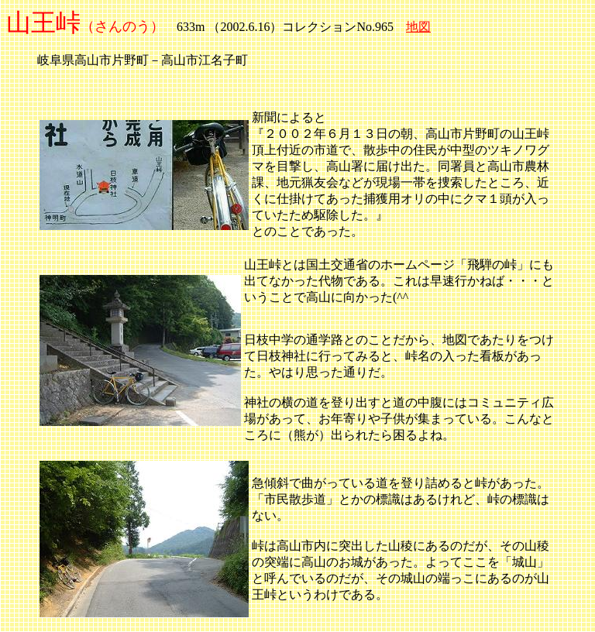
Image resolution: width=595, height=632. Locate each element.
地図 (418, 26)
